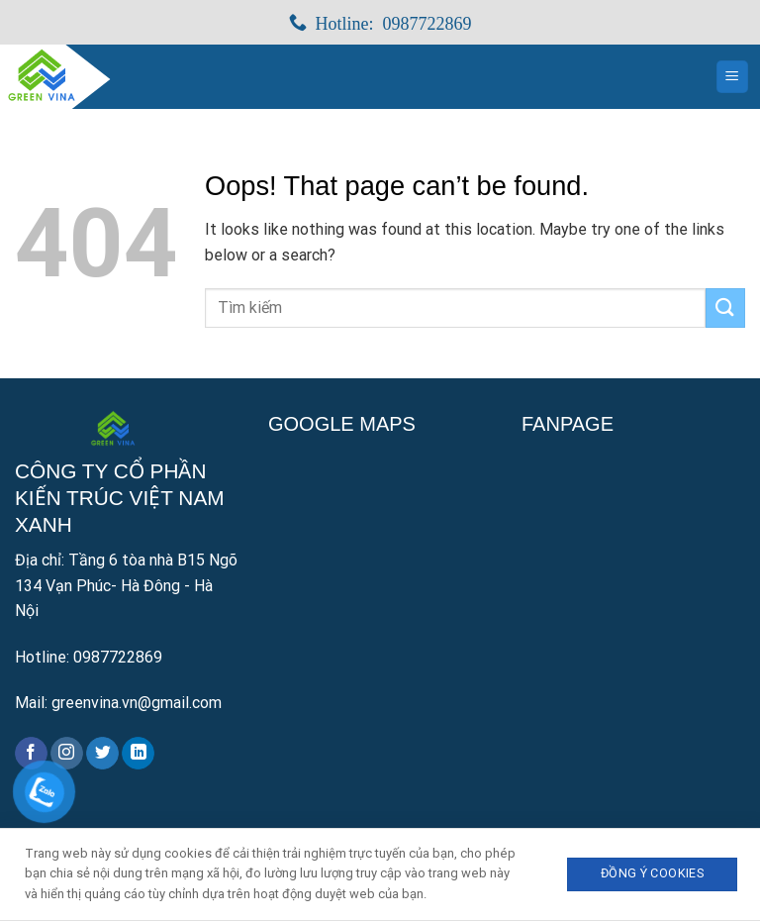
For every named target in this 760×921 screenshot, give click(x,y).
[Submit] (725, 307)
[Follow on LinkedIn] (138, 753)
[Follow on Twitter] (102, 753)
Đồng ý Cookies (652, 873)
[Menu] (732, 76)
